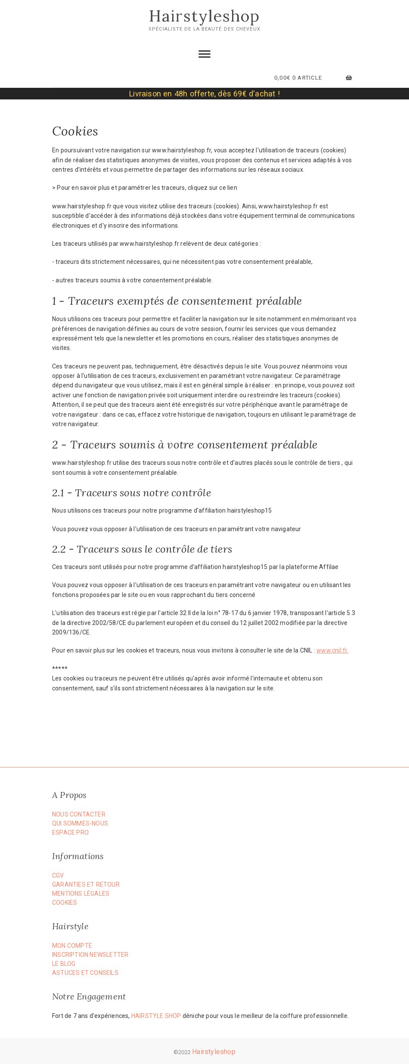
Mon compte (72, 945)
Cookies (64, 902)
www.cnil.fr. (332, 650)
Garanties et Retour (86, 884)
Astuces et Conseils (85, 972)
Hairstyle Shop (156, 1015)
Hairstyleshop (204, 15)
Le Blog (63, 963)
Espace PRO (70, 832)
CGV (58, 875)
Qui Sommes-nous (80, 823)
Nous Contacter (78, 814)
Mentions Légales (80, 893)
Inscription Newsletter (90, 954)
